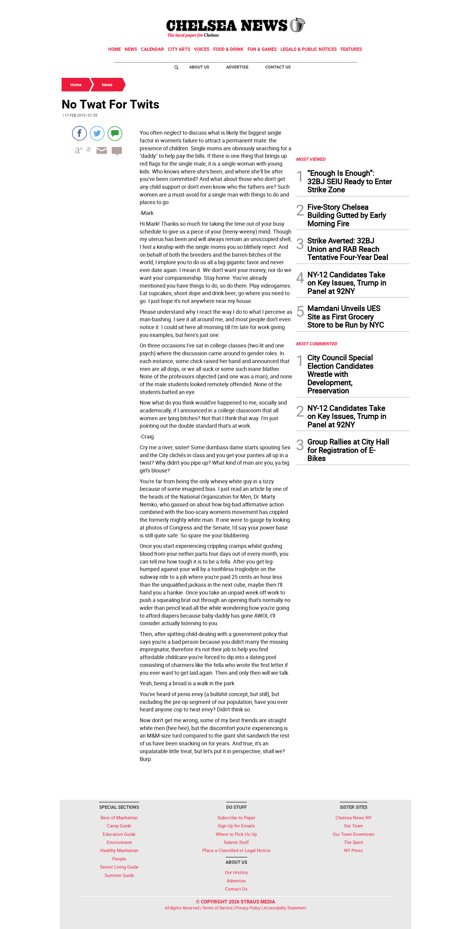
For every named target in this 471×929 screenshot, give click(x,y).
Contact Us (278, 67)
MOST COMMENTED (316, 344)
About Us (199, 67)
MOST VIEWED (310, 159)
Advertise (237, 67)
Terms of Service (217, 908)
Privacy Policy (248, 908)
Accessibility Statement (284, 908)
